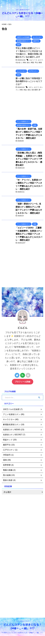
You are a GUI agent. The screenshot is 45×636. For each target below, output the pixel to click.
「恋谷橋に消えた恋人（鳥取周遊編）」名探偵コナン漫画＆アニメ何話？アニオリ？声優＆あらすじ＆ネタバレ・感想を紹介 (29, 159)
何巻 (24, 62)
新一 (40, 90)
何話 (25, 90)
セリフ (40, 60)
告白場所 (35, 90)
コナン (30, 87)
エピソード (33, 60)
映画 (40, 62)
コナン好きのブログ (22, 621)
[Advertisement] (20, 267)
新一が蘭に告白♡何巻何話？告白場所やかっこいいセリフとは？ (29, 81)
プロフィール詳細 (22, 382)
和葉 (32, 62)
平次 (36, 62)
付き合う (19, 62)
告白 (28, 62)
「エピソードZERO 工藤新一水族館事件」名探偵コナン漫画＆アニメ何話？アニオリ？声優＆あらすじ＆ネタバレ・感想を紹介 (29, 234)
